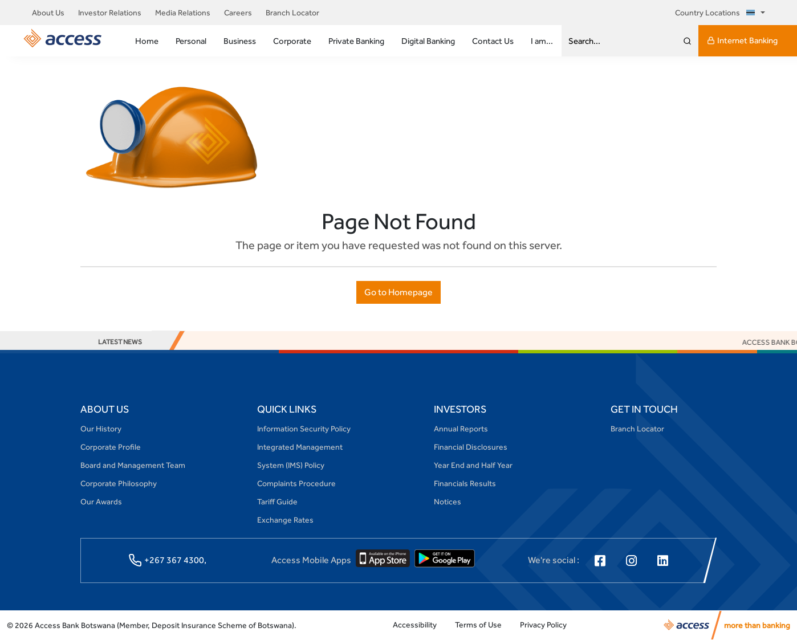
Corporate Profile (110, 446)
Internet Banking (742, 40)
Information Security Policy (304, 428)
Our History (100, 428)
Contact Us (493, 41)
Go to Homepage (398, 292)
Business (239, 41)
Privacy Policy (543, 624)
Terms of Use (478, 624)
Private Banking (356, 41)
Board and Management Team (132, 465)
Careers (238, 12)
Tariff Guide (277, 501)
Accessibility (415, 624)
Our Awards (101, 501)
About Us (48, 12)
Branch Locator (292, 12)
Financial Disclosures (470, 446)
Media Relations (182, 12)
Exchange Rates (285, 519)
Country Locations (717, 12)
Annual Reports (461, 428)
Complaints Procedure (296, 483)
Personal (191, 41)
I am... (542, 41)
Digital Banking (428, 41)
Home (146, 41)
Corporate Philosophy (118, 483)
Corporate (292, 41)
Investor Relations (109, 12)
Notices (447, 501)
